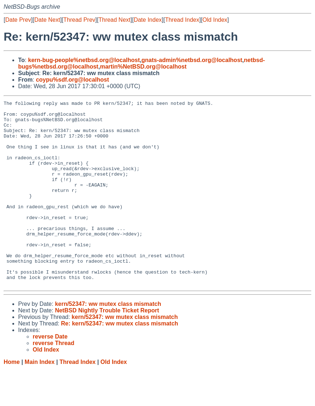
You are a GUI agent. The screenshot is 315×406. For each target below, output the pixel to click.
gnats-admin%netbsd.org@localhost (192, 60)
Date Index (147, 20)
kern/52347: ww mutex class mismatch (108, 341)
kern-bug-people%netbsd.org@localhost (84, 60)
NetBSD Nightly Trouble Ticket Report (107, 347)
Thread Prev (79, 20)
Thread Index (182, 20)
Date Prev (18, 20)
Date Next (47, 20)
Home (12, 399)
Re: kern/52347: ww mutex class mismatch (119, 360)
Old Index (214, 20)
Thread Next (114, 20)
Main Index (40, 399)
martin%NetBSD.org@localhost (143, 66)
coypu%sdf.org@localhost (72, 80)
